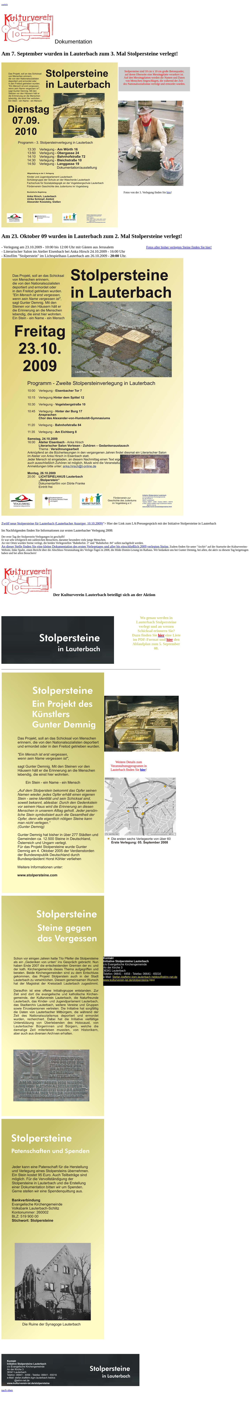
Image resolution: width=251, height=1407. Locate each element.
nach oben (7, 1390)
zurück (4, 4)
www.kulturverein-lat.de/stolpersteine (126, 980)
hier (169, 192)
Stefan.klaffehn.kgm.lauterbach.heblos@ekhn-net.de (144, 976)
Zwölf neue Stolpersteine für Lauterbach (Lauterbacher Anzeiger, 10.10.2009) (52, 523)
